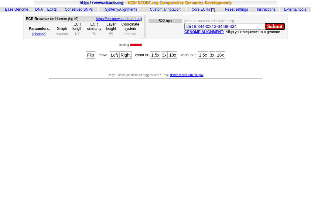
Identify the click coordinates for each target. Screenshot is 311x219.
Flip (90, 55)
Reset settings (236, 9)
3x (164, 55)
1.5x (155, 55)
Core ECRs (201, 9)
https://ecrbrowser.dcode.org (119, 19)
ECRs (51, 9)
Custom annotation (165, 9)
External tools (295, 9)
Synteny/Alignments (121, 9)
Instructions (266, 9)
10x (172, 55)
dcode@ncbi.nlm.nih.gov (186, 75)
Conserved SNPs (79, 9)
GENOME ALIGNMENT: (204, 32)
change (39, 34)
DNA (39, 9)
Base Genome (17, 9)
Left (114, 55)
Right (126, 55)
